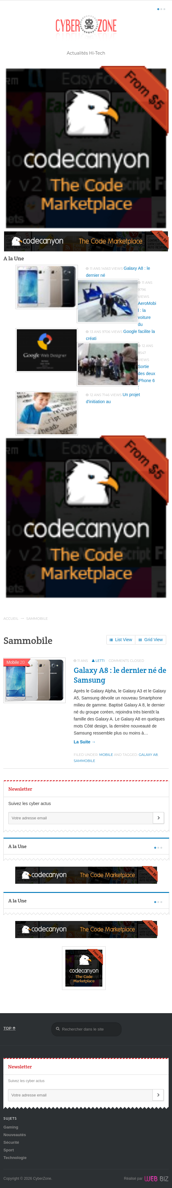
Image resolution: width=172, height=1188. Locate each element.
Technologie (15, 1157)
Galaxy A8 (148, 755)
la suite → (85, 741)
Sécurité (11, 1142)
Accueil (10, 618)
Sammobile (84, 761)
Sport (8, 1150)
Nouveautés (14, 1134)
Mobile (106, 755)
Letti (100, 661)
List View (121, 640)
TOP (9, 1028)
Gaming (10, 1127)
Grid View (151, 640)
